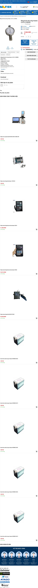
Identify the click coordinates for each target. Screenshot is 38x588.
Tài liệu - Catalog (9, 2)
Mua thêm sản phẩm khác (33, 42)
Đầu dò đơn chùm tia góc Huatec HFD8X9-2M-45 (9, 447)
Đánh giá (8, 54)
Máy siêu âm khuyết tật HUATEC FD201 (7, 314)
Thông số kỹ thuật (11, 52)
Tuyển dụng (5, 2)
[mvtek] (37, 141)
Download (3, 54)
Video (18, 52)
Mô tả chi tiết (3, 52)
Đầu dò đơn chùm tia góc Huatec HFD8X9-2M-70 (9, 536)
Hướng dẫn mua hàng (35, 2)
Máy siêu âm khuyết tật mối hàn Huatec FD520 (8, 269)
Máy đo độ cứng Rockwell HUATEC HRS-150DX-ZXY (9, 136)
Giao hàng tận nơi (25, 42)
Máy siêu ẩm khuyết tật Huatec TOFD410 (7, 181)
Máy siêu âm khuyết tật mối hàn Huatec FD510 (8, 225)
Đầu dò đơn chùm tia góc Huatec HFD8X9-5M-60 (9, 358)
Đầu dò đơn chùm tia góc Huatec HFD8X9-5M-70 (9, 403)
